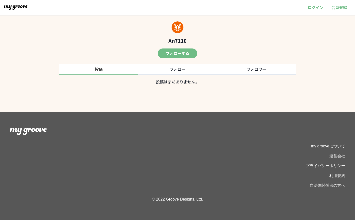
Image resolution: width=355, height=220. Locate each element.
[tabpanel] (177, 82)
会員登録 (339, 7)
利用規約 (337, 175)
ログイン (315, 7)
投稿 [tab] (99, 69)
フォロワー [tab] (256, 69)
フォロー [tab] (177, 69)
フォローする (177, 53)
